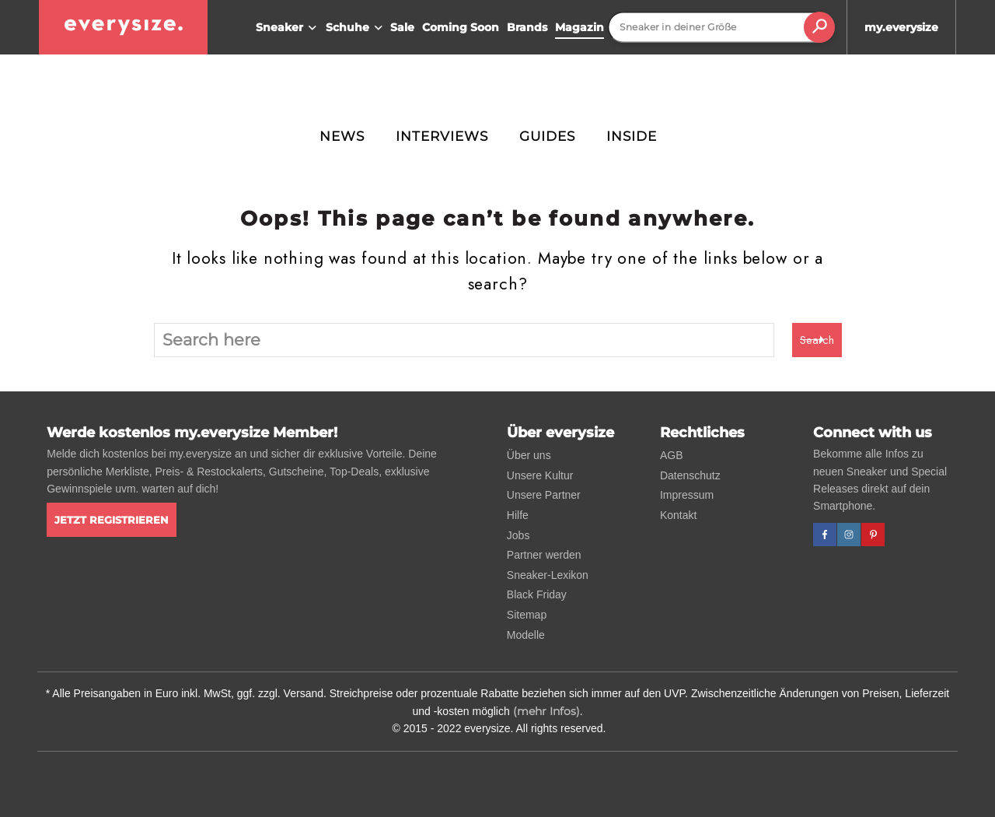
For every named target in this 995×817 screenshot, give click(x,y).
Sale (402, 27)
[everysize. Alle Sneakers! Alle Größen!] (123, 27)
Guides (547, 136)
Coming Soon (460, 27)
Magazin (579, 27)
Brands (527, 27)
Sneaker (288, 28)
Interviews (442, 136)
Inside (631, 136)
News (342, 136)
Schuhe (356, 28)
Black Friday (537, 594)
